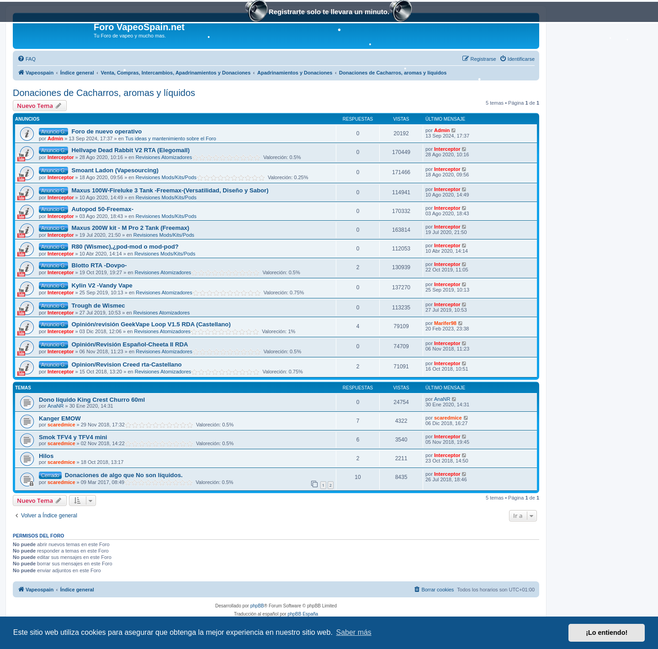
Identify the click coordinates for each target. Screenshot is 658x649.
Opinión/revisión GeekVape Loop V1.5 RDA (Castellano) (150, 324)
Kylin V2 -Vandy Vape (101, 285)
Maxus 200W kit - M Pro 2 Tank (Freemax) (130, 227)
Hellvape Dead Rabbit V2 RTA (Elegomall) (130, 150)
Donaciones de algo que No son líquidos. (124, 475)
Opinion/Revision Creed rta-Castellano (126, 364)
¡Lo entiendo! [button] (606, 632)
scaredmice (61, 424)
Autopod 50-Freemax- (102, 209)
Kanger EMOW (60, 418)
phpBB (257, 605)
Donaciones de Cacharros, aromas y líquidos (104, 93)
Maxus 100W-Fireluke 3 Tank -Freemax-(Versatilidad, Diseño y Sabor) (169, 190)
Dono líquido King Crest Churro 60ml (92, 399)
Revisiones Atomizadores (164, 157)
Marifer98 (445, 323)
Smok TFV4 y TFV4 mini (73, 437)
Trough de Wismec (98, 305)
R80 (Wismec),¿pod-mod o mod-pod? (124, 246)
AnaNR (56, 406)
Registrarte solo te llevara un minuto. (329, 12)
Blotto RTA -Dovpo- (99, 265)
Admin (55, 138)
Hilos (46, 455)
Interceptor (61, 157)
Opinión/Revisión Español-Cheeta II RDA (129, 344)
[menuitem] (26, 58)
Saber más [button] (353, 632)
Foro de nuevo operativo (106, 131)
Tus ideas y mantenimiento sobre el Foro (170, 138)
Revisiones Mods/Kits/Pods (166, 177)
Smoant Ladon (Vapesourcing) (115, 170)
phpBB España (302, 614)
